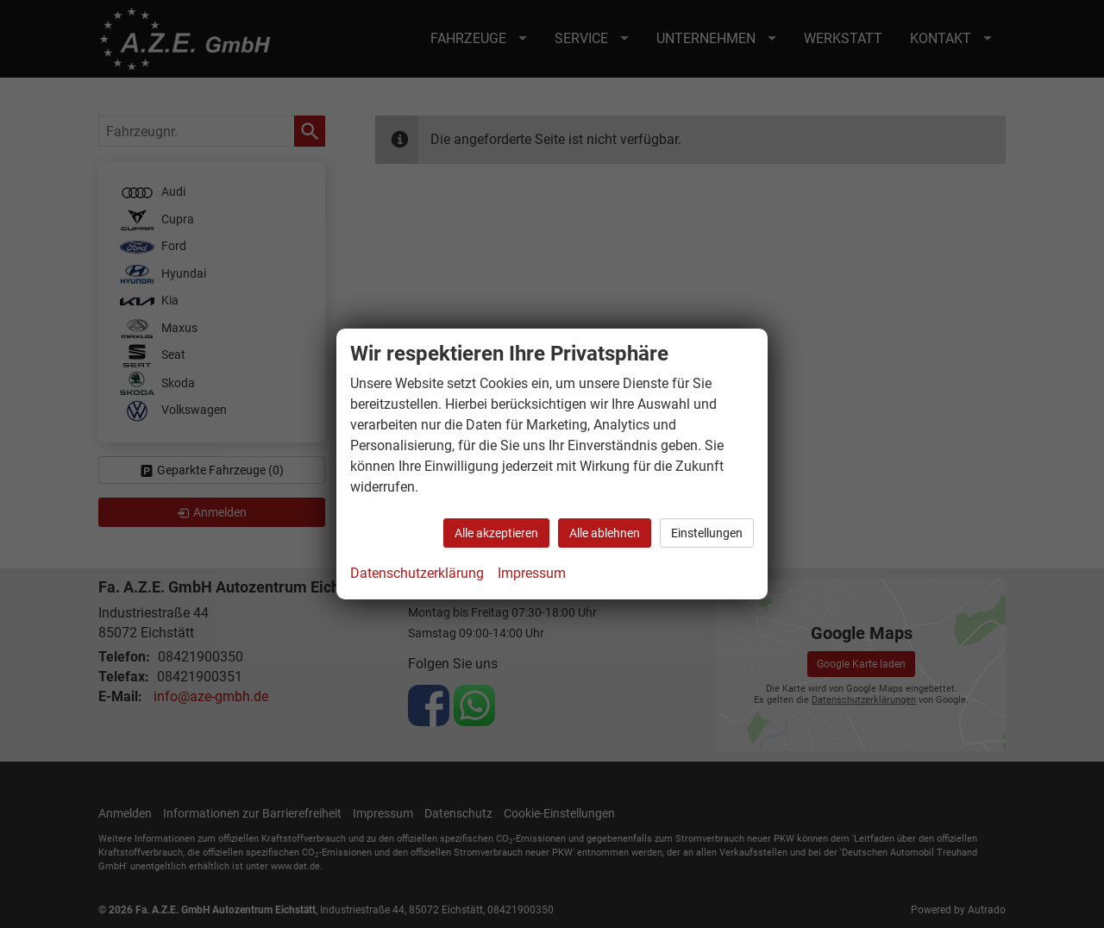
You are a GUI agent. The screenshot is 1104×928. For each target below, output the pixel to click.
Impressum (532, 573)
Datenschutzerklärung (417, 573)
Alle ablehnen (604, 533)
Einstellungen (707, 533)
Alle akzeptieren (496, 533)
